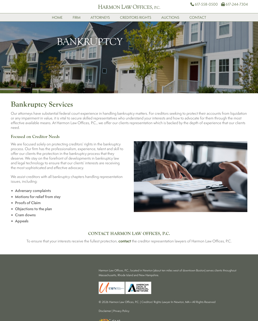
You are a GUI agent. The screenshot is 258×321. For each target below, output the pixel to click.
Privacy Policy (121, 311)
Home (57, 17)
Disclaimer (105, 311)
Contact (197, 17)
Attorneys (100, 17)
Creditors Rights (135, 17)
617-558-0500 (204, 4)
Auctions (170, 17)
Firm (76, 17)
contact (124, 241)
